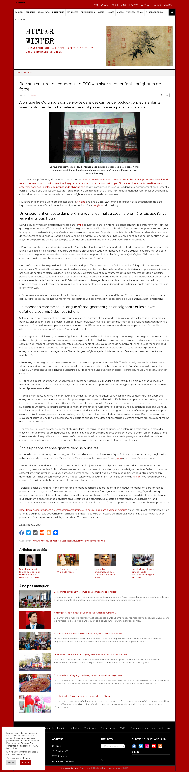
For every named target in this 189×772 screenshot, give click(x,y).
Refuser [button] (11, 762)
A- (167, 95)
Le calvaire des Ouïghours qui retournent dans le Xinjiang (83, 697)
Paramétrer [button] (28, 758)
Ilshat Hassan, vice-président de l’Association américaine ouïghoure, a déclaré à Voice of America (73, 510)
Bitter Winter (40, 37)
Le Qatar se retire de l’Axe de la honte (67, 571)
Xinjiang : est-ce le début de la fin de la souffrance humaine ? (85, 613)
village (137, 476)
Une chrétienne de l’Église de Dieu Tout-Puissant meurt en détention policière (29, 574)
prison (118, 458)
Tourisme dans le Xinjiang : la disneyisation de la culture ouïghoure (88, 676)
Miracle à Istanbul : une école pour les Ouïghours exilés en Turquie (88, 634)
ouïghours (99, 205)
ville (80, 225)
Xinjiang (80, 201)
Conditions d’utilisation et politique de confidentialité (104, 769)
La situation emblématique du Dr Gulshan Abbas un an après (105, 574)
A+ (162, 95)
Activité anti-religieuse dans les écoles (52, 541)
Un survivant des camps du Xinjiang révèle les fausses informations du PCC (93, 655)
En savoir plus (13, 758)
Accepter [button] (25, 762)
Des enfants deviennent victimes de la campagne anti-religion (86, 593)
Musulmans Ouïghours (84, 541)
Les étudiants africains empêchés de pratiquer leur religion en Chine (143, 574)
